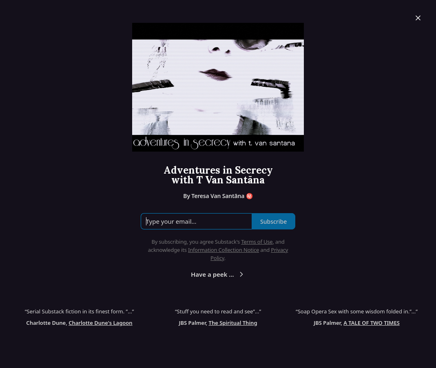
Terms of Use (256, 241)
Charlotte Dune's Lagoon (100, 322)
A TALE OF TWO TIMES (371, 322)
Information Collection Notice (223, 249)
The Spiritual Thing (233, 322)
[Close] (418, 18)
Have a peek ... (218, 274)
